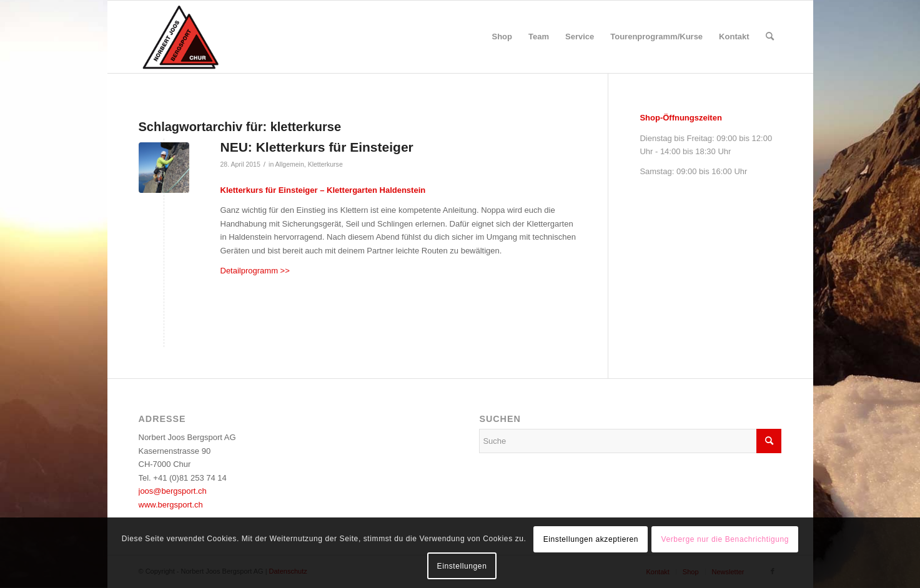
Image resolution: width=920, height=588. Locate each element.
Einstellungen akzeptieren (590, 539)
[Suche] (770, 37)
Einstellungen (462, 566)
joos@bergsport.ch (173, 491)
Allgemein (289, 164)
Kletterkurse (325, 164)
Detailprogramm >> (255, 270)
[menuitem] (502, 37)
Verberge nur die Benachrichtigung (725, 539)
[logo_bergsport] (218, 37)
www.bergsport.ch (171, 504)
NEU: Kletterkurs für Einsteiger (316, 147)
